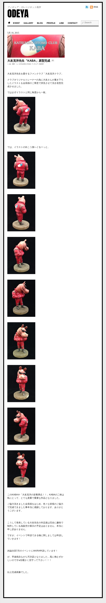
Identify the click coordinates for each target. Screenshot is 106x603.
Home (9, 23)
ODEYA (18, 13)
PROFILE (51, 23)
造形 (13, 64)
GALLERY (28, 23)
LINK (61, 23)
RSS (96, 7)
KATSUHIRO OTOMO (25, 64)
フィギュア (35, 64)
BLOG (40, 23)
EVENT (16, 23)
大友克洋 (41, 64)
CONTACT (72, 23)
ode (10, 64)
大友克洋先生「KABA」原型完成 (28, 60)
